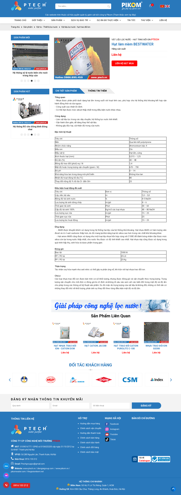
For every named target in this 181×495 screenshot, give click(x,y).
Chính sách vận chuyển (90, 428)
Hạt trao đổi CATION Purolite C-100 (156, 347)
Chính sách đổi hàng (89, 447)
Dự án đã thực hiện (109, 20)
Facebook (112, 424)
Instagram (112, 429)
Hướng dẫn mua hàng (90, 423)
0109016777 (25, 447)
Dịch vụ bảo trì (81, 20)
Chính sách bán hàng (89, 438)
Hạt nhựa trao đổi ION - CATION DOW (95, 347)
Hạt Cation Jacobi (126, 345)
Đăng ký (146, 405)
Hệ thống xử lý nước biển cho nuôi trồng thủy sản (30, 74)
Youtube (111, 434)
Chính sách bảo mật (89, 452)
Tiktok (110, 439)
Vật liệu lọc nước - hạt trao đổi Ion (75, 27)
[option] (65, 338)
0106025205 (46, 447)
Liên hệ (163, 20)
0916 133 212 (31, 459)
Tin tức (131, 20)
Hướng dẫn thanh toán (90, 433)
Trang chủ (20, 20)
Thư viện (147, 20)
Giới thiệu (39, 20)
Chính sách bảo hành (89, 442)
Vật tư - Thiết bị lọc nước (47, 27)
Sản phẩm (58, 20)
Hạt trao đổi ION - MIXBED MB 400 (65, 347)
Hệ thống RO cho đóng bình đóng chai (30, 128)
